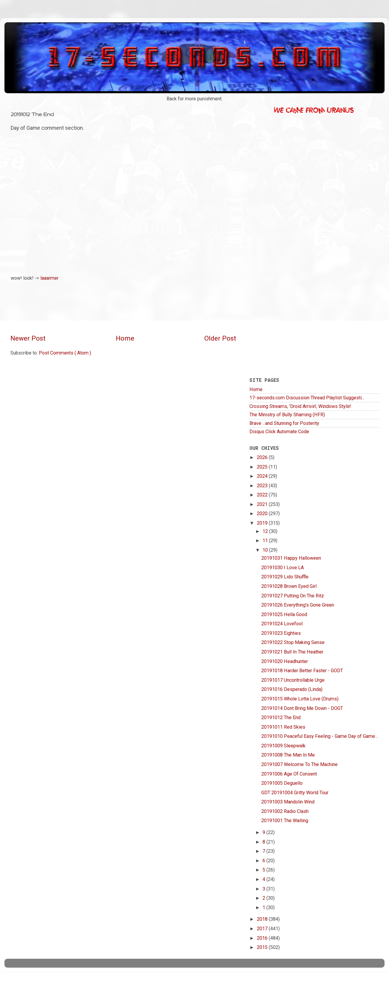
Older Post (220, 338)
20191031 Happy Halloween (291, 558)
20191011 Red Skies (283, 727)
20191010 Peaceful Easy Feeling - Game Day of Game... (319, 736)
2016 (263, 938)
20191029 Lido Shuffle (285, 577)
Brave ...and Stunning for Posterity (284, 423)
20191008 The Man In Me (288, 755)
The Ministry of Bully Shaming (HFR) (287, 414)
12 (266, 531)
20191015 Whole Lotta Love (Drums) (300, 699)
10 (266, 550)
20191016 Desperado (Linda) (291, 689)
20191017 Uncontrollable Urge (293, 680)
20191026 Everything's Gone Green (297, 605)
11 (266, 540)
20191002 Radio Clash (285, 811)
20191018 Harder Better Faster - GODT (302, 670)
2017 (263, 928)
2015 (263, 947)
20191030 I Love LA (282, 567)
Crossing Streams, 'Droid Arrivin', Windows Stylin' (300, 406)
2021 (263, 504)
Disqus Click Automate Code (279, 431)
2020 (263, 513)
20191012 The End (281, 717)
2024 (263, 476)
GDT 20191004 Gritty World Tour (294, 792)
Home (125, 338)
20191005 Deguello (282, 783)
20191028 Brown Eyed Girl (289, 586)
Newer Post (27, 338)
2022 (263, 495)
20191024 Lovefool (282, 623)
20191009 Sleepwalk (283, 746)
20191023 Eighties (281, 633)
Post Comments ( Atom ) (65, 353)
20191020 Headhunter (284, 661)
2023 (263, 485)
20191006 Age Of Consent (289, 774)
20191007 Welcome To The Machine (299, 764)
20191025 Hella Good (284, 614)
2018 (263, 919)
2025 (263, 467)
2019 (263, 523)
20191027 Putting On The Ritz (292, 596)
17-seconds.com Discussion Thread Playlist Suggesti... (306, 398)
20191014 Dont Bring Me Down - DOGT (302, 708)
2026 (263, 457)
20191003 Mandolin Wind (287, 802)
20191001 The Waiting (284, 820)
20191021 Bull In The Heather (292, 652)
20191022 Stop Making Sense (293, 642)
